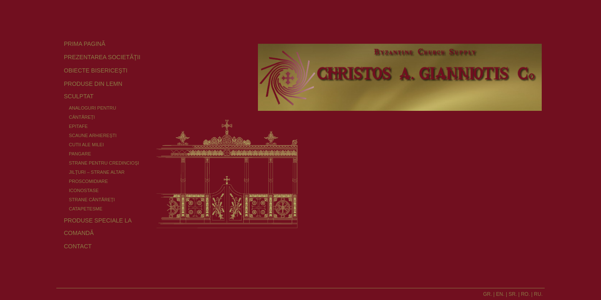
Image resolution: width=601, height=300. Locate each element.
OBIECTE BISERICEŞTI (95, 70)
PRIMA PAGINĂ (84, 43)
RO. (525, 294)
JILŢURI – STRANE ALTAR (96, 172)
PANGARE (80, 153)
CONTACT (78, 246)
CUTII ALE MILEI (86, 144)
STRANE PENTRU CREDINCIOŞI (104, 162)
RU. (538, 294)
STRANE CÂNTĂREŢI (92, 199)
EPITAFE (78, 126)
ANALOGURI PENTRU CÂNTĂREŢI (92, 112)
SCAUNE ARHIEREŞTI (92, 135)
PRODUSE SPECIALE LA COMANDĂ (97, 226)
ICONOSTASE (83, 190)
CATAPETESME (85, 208)
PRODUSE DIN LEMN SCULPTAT (93, 90)
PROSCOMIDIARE (88, 181)
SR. (512, 294)
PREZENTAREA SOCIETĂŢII (102, 57)
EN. (500, 294)
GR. (487, 294)
